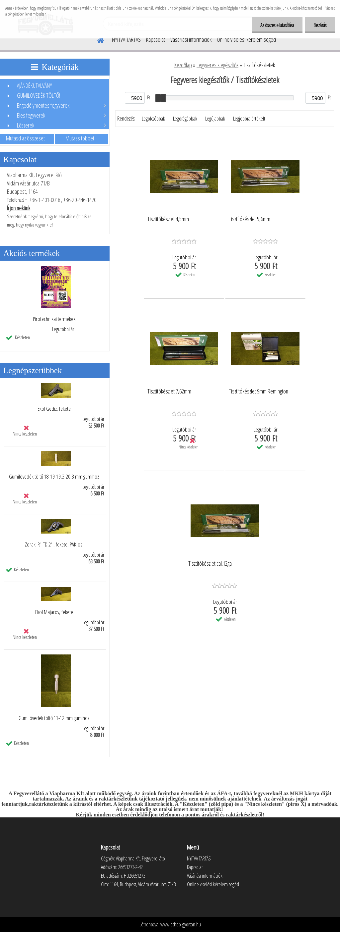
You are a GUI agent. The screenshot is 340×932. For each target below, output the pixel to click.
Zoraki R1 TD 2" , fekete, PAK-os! (54, 544)
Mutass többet (79, 138)
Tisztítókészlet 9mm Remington (258, 391)
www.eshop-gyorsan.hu (180, 924)
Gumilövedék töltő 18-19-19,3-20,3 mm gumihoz (54, 476)
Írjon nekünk (18, 208)
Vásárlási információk (191, 39)
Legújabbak (215, 118)
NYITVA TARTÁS (126, 39)
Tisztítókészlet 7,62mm (169, 391)
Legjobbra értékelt (249, 118)
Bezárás (319, 25)
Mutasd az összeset (25, 138)
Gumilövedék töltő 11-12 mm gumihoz (54, 718)
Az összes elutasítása (277, 25)
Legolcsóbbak (153, 118)
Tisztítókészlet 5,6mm (249, 219)
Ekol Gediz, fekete (54, 408)
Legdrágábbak (185, 118)
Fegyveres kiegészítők (217, 65)
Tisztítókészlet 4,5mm (168, 219)
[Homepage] (96, 39)
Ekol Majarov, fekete (54, 612)
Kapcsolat (155, 39)
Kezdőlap (183, 65)
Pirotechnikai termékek (54, 319)
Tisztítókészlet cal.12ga (210, 563)
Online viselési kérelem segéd (246, 39)
